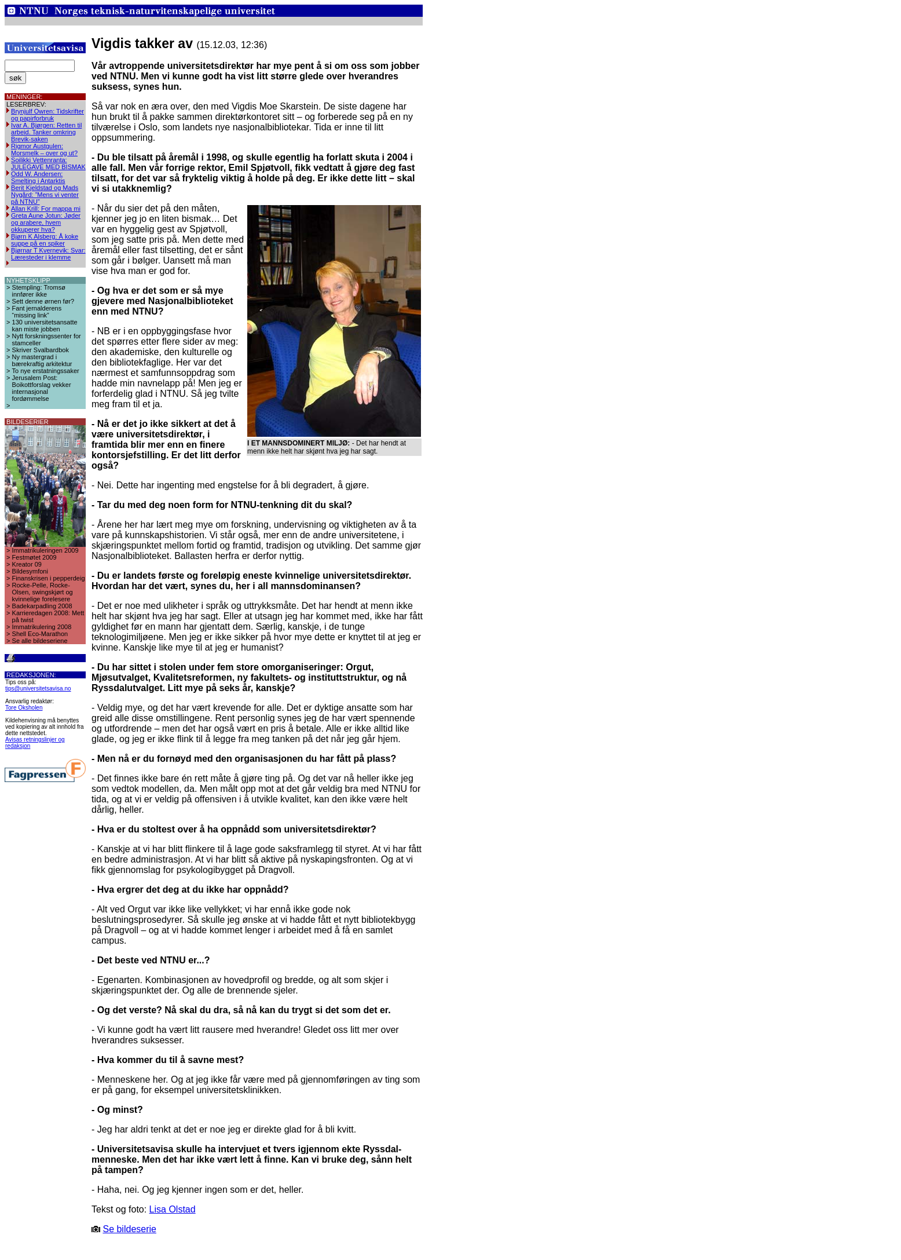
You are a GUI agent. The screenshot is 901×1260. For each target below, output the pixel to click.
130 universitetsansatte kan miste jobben (45, 326)
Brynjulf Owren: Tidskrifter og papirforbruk (47, 115)
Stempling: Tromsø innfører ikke (38, 291)
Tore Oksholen (23, 707)
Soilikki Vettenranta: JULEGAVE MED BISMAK (48, 163)
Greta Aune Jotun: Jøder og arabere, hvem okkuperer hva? (45, 222)
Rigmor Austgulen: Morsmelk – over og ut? (44, 149)
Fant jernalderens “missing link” (37, 312)
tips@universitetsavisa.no (38, 688)
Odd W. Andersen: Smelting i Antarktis (38, 177)
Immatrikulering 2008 (42, 626)
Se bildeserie (129, 1229)
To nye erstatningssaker (45, 370)
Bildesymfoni (30, 571)
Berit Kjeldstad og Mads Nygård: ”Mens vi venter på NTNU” (45, 194)
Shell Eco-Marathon (40, 633)
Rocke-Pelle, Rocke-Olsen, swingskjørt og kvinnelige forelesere (42, 592)
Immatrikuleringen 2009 (45, 550)
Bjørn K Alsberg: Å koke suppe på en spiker (44, 240)
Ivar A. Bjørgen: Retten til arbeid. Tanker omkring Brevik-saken (46, 132)
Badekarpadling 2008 (42, 605)
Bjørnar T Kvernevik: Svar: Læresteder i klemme (48, 254)
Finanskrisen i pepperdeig (48, 578)
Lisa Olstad (172, 1209)
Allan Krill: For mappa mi (45, 208)
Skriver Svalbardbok (40, 349)
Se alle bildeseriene (40, 640)
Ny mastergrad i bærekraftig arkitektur (42, 360)
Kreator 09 (27, 564)
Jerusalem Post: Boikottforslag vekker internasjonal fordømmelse (41, 388)
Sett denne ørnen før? (43, 301)
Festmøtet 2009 (34, 557)
